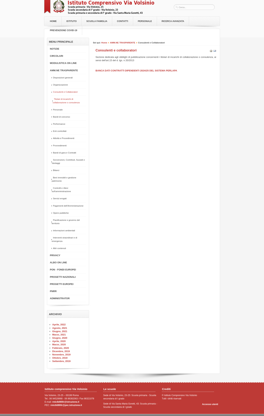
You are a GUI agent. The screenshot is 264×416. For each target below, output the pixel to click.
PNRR (53, 291)
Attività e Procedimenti (63, 138)
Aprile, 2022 (59, 324)
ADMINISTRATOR (60, 298)
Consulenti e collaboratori (116, 50)
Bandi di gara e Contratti (64, 152)
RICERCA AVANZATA (173, 21)
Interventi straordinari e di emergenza (64, 239)
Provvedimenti (60, 145)
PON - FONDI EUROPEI (63, 269)
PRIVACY (55, 255)
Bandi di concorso (61, 117)
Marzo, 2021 (59, 334)
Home (53, 21)
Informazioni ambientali (64, 230)
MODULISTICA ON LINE (63, 63)
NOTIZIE (54, 48)
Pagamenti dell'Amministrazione (68, 206)
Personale (145, 21)
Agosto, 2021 (59, 328)
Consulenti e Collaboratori (65, 92)
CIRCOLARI (56, 56)
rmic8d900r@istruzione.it (65, 402)
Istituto (71, 21)
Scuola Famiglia (96, 21)
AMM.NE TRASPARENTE (122, 42)
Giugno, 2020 (59, 338)
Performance (59, 124)
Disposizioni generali (63, 77)
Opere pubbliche (61, 213)
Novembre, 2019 (61, 354)
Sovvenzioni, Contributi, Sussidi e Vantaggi (68, 161)
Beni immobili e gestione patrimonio (64, 179)
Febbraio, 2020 (60, 348)
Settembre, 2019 (61, 361)
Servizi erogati (60, 198)
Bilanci (56, 170)
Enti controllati (59, 131)
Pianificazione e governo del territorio (66, 221)
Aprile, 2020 (59, 341)
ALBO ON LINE (58, 262)
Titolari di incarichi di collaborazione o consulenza (66, 100)
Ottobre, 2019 (59, 357)
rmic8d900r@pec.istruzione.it (66, 405)
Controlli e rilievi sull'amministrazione (61, 189)
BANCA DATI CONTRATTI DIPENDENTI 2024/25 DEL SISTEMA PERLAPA (136, 70)
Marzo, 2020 (59, 344)
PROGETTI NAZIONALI (63, 277)
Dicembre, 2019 (61, 351)
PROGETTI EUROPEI (62, 284)
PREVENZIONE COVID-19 (63, 30)
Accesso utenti (210, 404)
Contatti (122, 21)
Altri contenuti (59, 248)
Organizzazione (60, 84)
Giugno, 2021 (59, 331)
